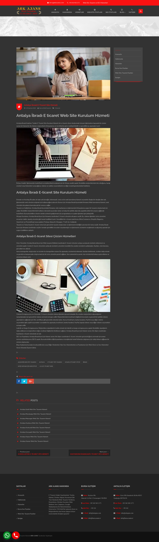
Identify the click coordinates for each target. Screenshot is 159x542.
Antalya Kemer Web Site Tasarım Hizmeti (34, 441)
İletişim (117, 77)
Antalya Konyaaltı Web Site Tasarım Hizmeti (35, 432)
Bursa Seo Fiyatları (121, 68)
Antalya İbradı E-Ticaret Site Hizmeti (41, 105)
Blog (18, 345)
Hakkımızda (119, 59)
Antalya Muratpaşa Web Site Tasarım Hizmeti (35, 414)
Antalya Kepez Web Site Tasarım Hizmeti (34, 437)
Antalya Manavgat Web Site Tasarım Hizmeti (35, 418)
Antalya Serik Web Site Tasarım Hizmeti (33, 409)
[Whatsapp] (7, 535)
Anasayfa (118, 54)
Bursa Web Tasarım (45, 108)
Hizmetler (118, 63)
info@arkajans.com (55, 3)
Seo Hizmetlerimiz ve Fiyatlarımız (74, 345)
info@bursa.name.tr (94, 518)
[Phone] (16, 535)
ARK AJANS (34, 536)
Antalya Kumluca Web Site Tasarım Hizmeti (35, 423)
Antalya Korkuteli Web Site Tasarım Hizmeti (35, 427)
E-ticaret (57, 108)
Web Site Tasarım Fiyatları (124, 73)
